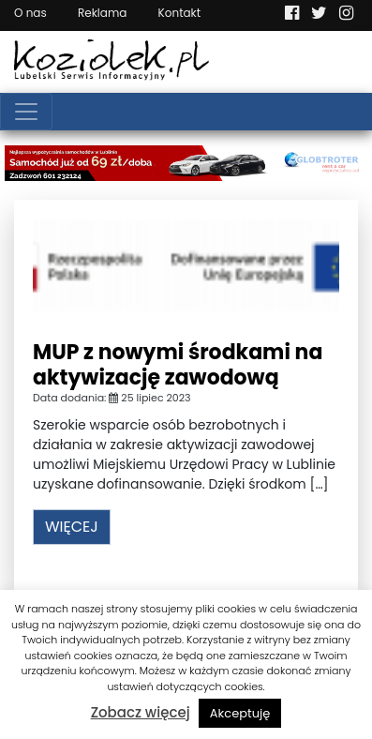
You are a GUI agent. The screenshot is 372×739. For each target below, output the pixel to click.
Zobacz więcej (140, 712)
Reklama (102, 13)
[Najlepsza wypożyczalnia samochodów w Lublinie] (186, 162)
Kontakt (179, 13)
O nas (30, 13)
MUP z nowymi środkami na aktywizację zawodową (177, 364)
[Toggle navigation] (26, 111)
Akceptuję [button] (240, 713)
